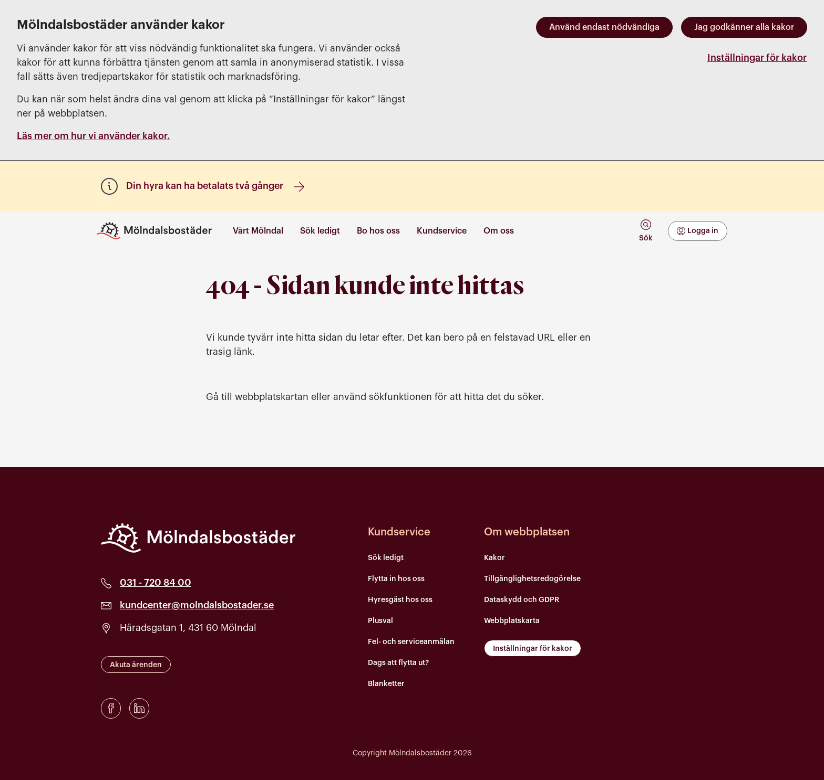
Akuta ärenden (136, 665)
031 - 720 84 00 (155, 582)
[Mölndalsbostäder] (198, 538)
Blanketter (386, 684)
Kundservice (399, 532)
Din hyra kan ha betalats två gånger (215, 186)
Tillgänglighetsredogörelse (532, 579)
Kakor (494, 558)
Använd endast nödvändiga (604, 27)
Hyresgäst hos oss (400, 600)
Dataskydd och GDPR (521, 600)
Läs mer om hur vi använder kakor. (93, 136)
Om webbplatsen (527, 532)
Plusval (380, 621)
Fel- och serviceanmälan (411, 642)
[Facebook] (111, 708)
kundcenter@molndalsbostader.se (197, 605)
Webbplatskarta (512, 621)
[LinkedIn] (139, 708)
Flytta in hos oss (396, 579)
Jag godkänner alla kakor (744, 27)
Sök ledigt (386, 558)
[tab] (646, 230)
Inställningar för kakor (757, 57)
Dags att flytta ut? (398, 663)
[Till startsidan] (158, 230)
